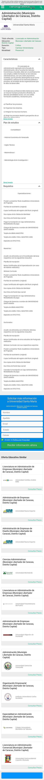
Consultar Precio (35, 489)
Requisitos (8, 186)
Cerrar (22, 4)
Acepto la (16, 440)
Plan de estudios (11, 122)
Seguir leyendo (8, 119)
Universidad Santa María (24, 25)
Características (10, 59)
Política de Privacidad (21, 440)
